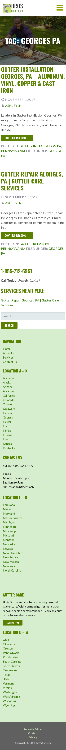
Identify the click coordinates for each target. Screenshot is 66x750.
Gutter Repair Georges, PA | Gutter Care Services (32, 181)
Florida (7, 413)
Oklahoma (9, 644)
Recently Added (33, 729)
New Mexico (11, 561)
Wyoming (9, 705)
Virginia (8, 688)
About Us (8, 353)
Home (7, 348)
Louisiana (9, 505)
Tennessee (10, 670)
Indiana (7, 435)
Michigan (9, 522)
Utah (6, 679)
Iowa (6, 439)
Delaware (9, 408)
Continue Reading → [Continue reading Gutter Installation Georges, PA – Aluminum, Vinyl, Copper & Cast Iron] (17, 138)
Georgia (8, 417)
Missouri (8, 535)
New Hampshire (13, 553)
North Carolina (12, 570)
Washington (10, 692)
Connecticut (11, 404)
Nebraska (9, 544)
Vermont (8, 683)
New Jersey (10, 557)
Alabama (8, 378)
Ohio (6, 639)
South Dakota (11, 666)
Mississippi (10, 531)
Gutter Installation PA (40, 146)
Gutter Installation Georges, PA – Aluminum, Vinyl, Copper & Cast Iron (33, 79)
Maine (7, 509)
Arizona (8, 387)
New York (9, 566)
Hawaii (7, 422)
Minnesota (10, 526)
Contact (33, 733)
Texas (6, 674)
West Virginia (11, 696)
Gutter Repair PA (34, 244)
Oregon (8, 648)
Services (8, 357)
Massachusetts (12, 518)
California (9, 395)
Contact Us (10, 362)
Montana (8, 540)
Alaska (7, 382)
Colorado (8, 400)
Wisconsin (9, 701)
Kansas (7, 443)
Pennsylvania (13, 151)
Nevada (8, 548)
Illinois (7, 430)
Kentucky (9, 448)
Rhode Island (11, 657)
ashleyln (13, 105)
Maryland (9, 513)
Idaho (6, 426)
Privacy (33, 736)
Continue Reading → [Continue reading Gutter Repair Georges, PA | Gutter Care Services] (17, 235)
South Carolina (12, 661)
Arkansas (8, 391)
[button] (61, 7)
